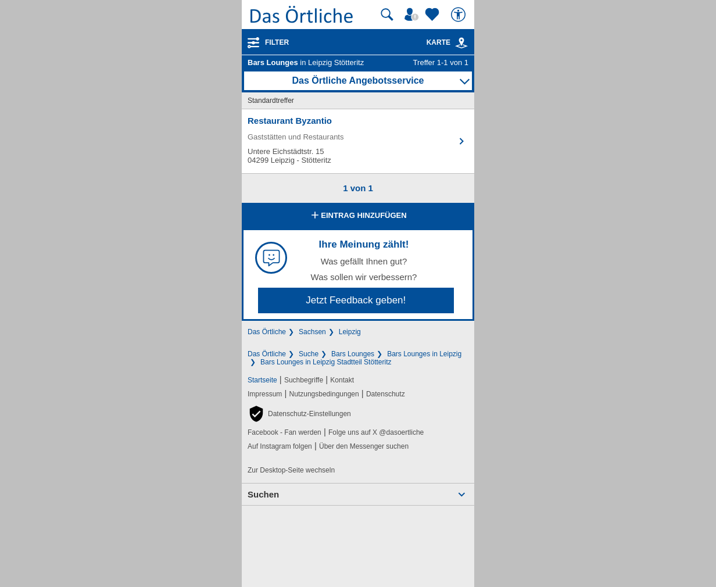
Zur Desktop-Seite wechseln (291, 470)
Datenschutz (385, 394)
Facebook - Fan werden (284, 432)
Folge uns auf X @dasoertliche (376, 432)
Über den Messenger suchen (364, 446)
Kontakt (342, 380)
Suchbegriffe (303, 380)
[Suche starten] (387, 14)
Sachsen (312, 332)
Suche (308, 354)
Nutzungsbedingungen (324, 394)
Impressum (265, 394)
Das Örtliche (267, 332)
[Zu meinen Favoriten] (433, 14)
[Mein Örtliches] (413, 14)
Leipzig (350, 332)
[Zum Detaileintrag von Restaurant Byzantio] (358, 141)
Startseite (262, 380)
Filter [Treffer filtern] (277, 42)
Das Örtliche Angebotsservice (358, 80)
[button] (299, 413)
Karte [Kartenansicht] (447, 42)
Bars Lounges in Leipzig (424, 354)
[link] (461, 43)
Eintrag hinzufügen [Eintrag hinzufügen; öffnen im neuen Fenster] (357, 216)
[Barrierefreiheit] (459, 14)
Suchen (263, 494)
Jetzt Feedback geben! (356, 300)
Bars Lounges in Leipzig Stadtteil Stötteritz (325, 362)
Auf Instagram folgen (280, 446)
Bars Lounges (352, 354)
